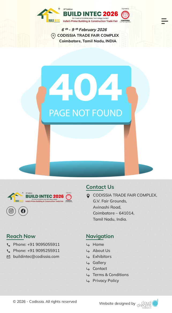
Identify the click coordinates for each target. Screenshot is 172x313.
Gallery (96, 262)
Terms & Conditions (107, 274)
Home (95, 244)
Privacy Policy (102, 280)
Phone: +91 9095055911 (36, 244)
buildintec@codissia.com (36, 256)
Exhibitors (98, 256)
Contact (96, 268)
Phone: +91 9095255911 (36, 250)
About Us (98, 250)
